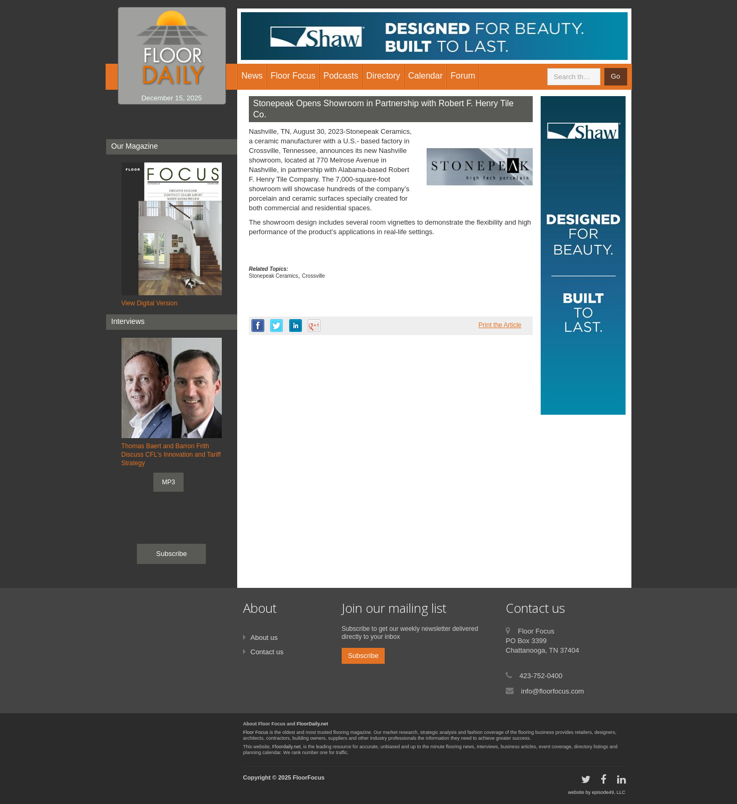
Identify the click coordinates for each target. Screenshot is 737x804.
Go (615, 76)
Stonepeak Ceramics (273, 276)
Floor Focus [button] (293, 75)
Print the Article (500, 325)
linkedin (295, 325)
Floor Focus (255, 732)
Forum (462, 75)
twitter (276, 325)
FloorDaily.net (312, 723)
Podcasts (340, 75)
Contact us (266, 652)
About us (264, 638)
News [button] (252, 75)
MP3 (168, 482)
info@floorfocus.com (552, 691)
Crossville (313, 276)
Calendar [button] (425, 75)
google (314, 325)
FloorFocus (309, 777)
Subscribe (171, 554)
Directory (383, 75)
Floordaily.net (286, 746)
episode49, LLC (608, 792)
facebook (258, 325)
